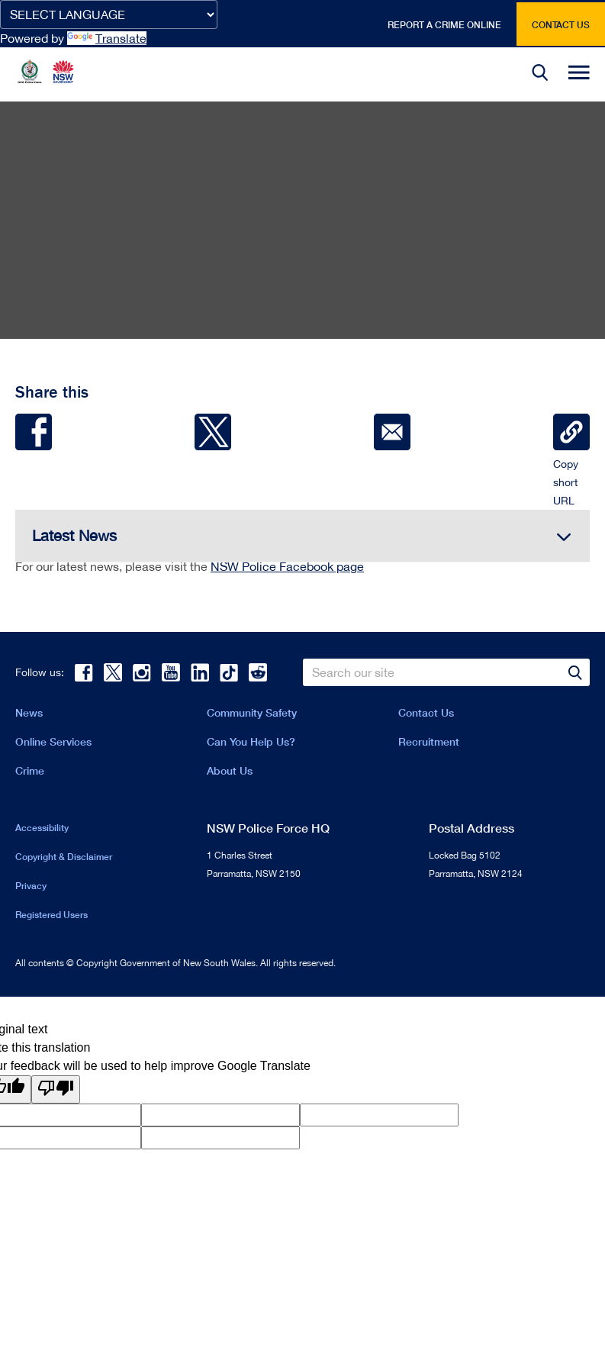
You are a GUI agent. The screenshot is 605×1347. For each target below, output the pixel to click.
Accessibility (42, 827)
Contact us (561, 25)
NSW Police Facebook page (287, 566)
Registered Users (51, 914)
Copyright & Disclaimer (63, 856)
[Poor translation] (55, 1089)
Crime (29, 770)
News (29, 712)
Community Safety (252, 712)
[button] (540, 74)
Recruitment (428, 741)
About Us (230, 770)
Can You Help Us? (251, 741)
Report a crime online (444, 25)
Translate (106, 38)
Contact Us (426, 712)
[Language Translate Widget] (108, 14)
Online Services (53, 741)
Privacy (31, 885)
